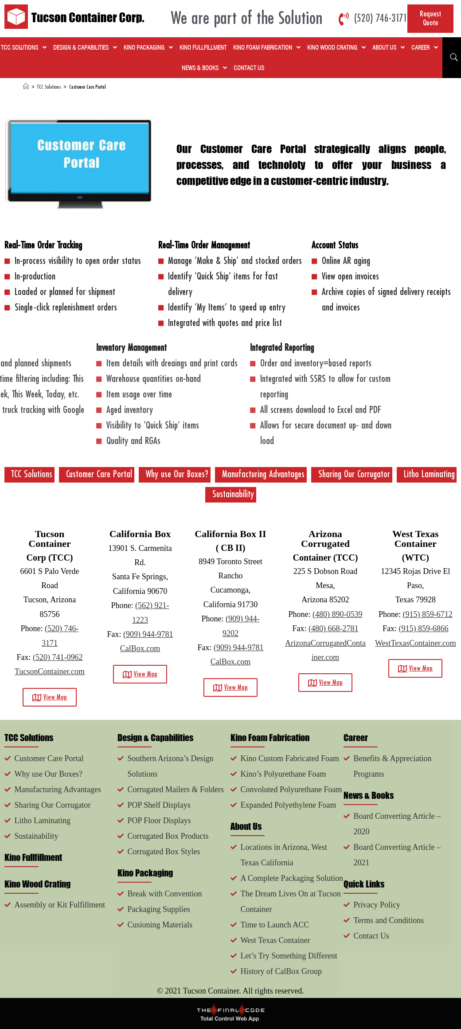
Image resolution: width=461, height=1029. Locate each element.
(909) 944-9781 (148, 634)
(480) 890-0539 (337, 614)
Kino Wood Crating (336, 47)
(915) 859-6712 (427, 614)
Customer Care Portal (87, 87)
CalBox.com (140, 648)
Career (424, 47)
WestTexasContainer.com (415, 643)
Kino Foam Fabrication (267, 47)
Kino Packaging (148, 47)
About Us (388, 47)
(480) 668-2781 (333, 628)
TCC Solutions (24, 47)
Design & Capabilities (85, 47)
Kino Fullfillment (203, 47)
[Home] (26, 87)
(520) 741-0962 (57, 657)
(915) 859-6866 (423, 628)
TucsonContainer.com (50, 671)
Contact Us (249, 67)
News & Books (204, 67)
